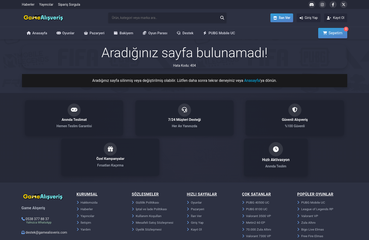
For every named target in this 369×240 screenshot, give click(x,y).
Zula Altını (306, 185)
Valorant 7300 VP (257, 198)
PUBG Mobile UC (219, 33)
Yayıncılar (46, 4)
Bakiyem (123, 33)
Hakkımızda (87, 164)
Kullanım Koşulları (147, 178)
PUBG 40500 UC (256, 164)
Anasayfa (37, 33)
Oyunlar (65, 33)
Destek (185, 33)
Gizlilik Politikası (146, 164)
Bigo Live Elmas (310, 191)
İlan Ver (194, 178)
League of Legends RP (315, 171)
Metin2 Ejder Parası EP (315, 205)
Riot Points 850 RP (257, 205)
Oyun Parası (155, 33)
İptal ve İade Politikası (150, 171)
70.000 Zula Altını (257, 191)
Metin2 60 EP (254, 185)
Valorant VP (307, 178)
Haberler (28, 4)
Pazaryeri (94, 33)
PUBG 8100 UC (255, 171)
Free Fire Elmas (310, 198)
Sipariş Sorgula (69, 4)
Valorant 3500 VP (257, 178)
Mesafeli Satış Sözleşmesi (153, 185)
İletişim (84, 185)
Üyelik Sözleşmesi (147, 191)
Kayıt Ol (194, 191)
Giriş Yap (195, 185)
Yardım (84, 191)
